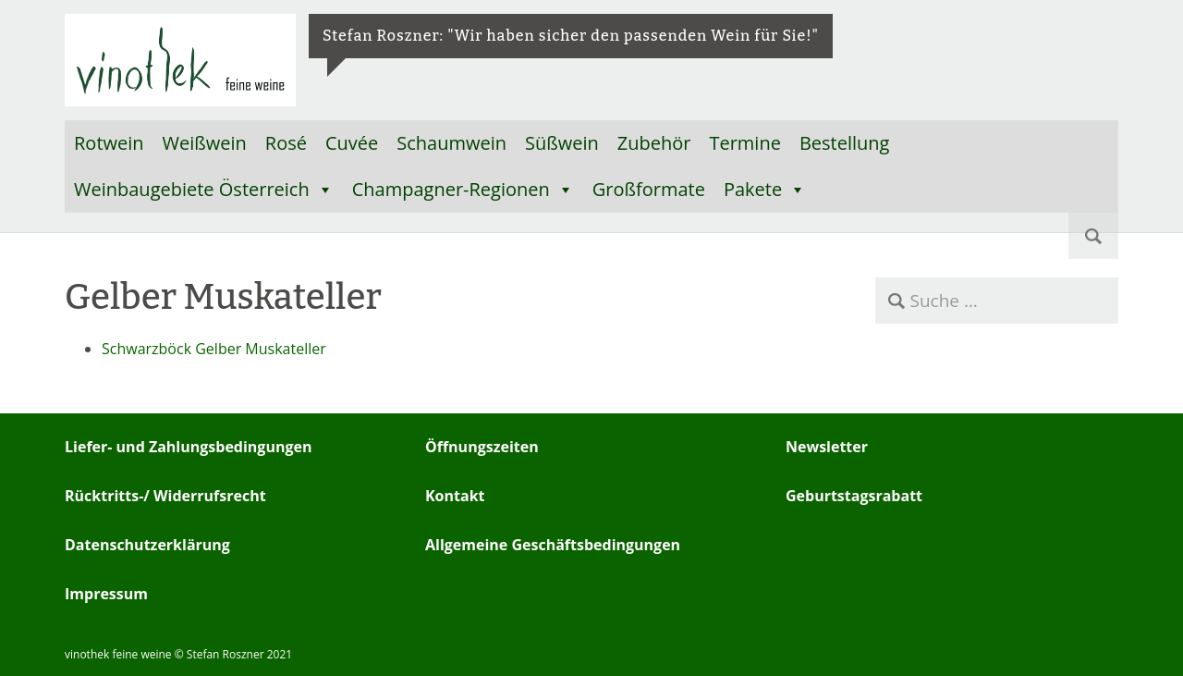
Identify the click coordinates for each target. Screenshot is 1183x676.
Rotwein (109, 142)
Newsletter (827, 446)
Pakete (765, 189)
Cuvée (351, 142)
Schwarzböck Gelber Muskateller (214, 348)
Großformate (648, 189)
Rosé (286, 142)
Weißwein (205, 142)
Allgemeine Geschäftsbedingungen (552, 545)
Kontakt (455, 495)
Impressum (106, 594)
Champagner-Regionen (463, 189)
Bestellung (844, 142)
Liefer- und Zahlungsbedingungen (188, 446)
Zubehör (654, 142)
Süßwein (562, 142)
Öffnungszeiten (482, 446)
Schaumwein (451, 142)
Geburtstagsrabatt (854, 495)
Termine (744, 142)
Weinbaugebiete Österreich (204, 189)
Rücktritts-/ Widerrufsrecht (165, 495)
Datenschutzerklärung (147, 545)
